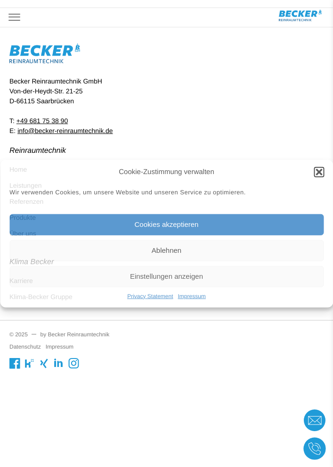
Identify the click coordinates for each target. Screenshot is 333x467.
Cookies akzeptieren (167, 224)
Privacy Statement (150, 295)
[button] (319, 172)
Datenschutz (25, 346)
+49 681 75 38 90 (42, 121)
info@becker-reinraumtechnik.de (65, 130)
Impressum (192, 295)
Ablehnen (166, 250)
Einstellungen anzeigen (166, 276)
